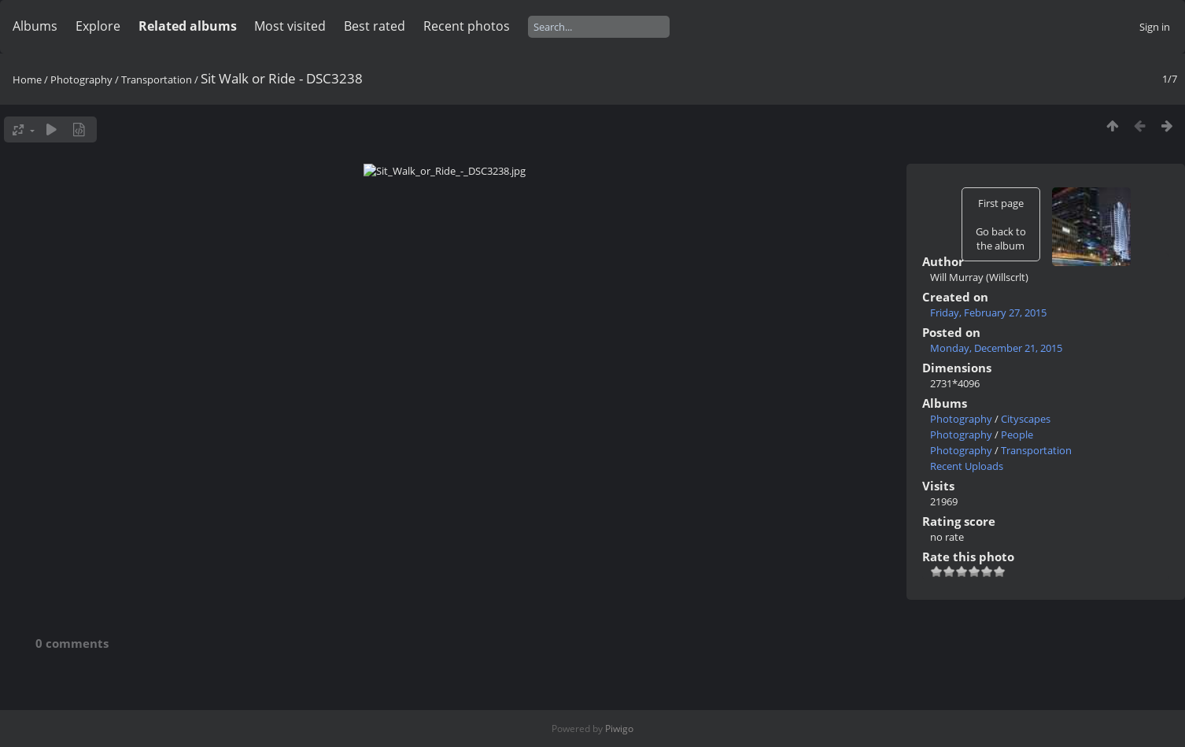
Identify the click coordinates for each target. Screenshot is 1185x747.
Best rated (374, 26)
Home (27, 79)
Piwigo (619, 728)
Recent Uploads (966, 466)
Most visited (290, 26)
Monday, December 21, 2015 (996, 348)
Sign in (1154, 27)
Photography (81, 79)
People (1017, 434)
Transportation (156, 79)
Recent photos (466, 26)
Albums (35, 26)
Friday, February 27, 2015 (988, 312)
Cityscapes (1025, 419)
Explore (98, 26)
